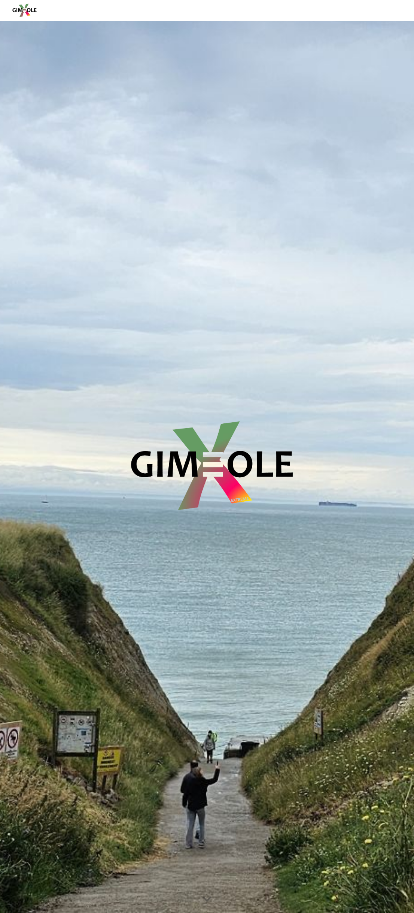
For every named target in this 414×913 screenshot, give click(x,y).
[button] (207, 900)
